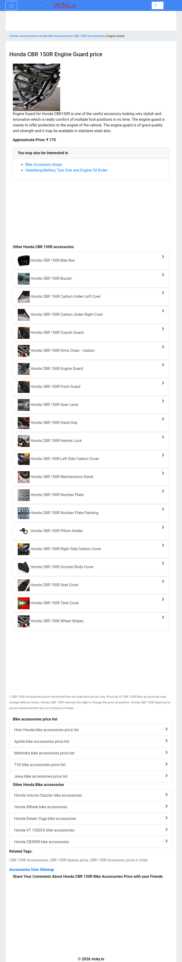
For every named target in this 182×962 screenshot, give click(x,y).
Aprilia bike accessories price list (91, 741)
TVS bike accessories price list (91, 764)
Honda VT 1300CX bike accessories (91, 829)
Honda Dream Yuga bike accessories (91, 818)
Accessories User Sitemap (31, 869)
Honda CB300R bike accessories (91, 841)
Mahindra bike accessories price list (91, 752)
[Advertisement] (91, 209)
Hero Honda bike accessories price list (91, 729)
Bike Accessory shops (43, 164)
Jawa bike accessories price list (91, 776)
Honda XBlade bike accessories (91, 806)
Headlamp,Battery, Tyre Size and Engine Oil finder (66, 170)
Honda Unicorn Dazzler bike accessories (91, 795)
